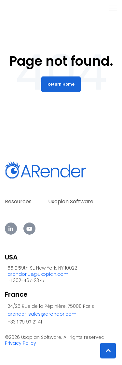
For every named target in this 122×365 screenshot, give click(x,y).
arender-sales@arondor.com (41, 314)
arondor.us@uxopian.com (37, 274)
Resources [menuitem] (18, 201)
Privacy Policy (20, 343)
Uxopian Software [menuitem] (70, 201)
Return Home (61, 84)
